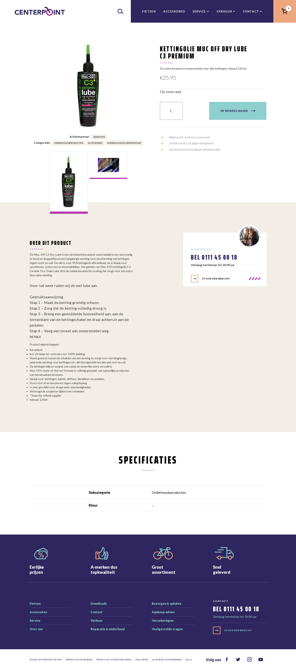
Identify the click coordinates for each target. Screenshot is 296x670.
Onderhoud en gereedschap (124, 143)
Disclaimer (142, 659)
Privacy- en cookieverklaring (114, 659)
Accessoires (174, 11)
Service (199, 11)
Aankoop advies (163, 612)
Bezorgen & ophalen (166, 603)
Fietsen (149, 11)
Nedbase (87, 659)
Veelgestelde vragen (167, 629)
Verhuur (224, 11)
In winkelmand (234, 110)
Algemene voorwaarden (167, 659)
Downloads (99, 603)
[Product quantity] (171, 111)
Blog (189, 659)
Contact (251, 11)
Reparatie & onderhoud (108, 629)
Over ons (36, 629)
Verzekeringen (162, 620)
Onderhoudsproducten (68, 143)
